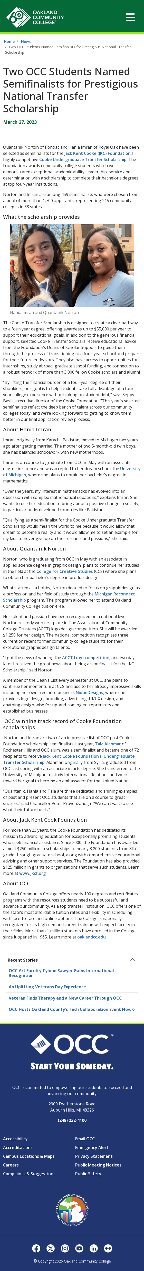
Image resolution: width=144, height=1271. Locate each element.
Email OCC (85, 1139)
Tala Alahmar (108, 744)
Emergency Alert (92, 1147)
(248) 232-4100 (72, 1120)
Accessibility (15, 1139)
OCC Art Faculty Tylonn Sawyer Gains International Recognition (61, 973)
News (26, 41)
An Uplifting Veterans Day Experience (47, 987)
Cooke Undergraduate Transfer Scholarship (83, 159)
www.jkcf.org (32, 873)
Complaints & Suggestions (29, 1174)
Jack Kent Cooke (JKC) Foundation (97, 153)
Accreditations (18, 1147)
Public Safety (88, 1174)
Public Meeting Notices (98, 1165)
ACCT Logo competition (85, 657)
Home (9, 41)
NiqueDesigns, (90, 692)
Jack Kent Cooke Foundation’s (72, 756)
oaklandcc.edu (91, 937)
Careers (11, 1165)
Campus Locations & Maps (29, 1156)
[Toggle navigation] (130, 17)
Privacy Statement (94, 1156)
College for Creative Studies (64, 571)
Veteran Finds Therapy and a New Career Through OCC (65, 998)
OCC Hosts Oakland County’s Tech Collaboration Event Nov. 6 (72, 1009)
